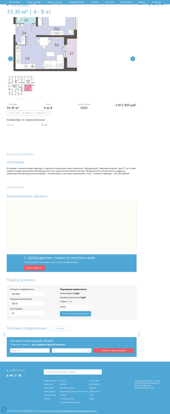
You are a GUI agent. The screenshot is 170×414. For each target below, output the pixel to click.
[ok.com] (149, 4)
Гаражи (94, 2)
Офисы (141, 2)
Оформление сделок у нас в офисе (74, 391)
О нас (91, 395)
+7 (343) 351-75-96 (68, 4)
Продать (63, 395)
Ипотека (109, 2)
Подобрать (113, 350)
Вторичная (14, 2)
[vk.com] (153, 4)
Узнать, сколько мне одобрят (75, 313)
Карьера (156, 2)
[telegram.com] (161, 4)
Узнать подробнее (34, 268)
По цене (60, 328)
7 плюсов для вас (67, 399)
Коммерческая (76, 2)
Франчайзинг (94, 384)
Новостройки (34, 2)
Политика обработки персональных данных (76, 411)
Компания (126, 2)
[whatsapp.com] (157, 4)
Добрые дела (94, 391)
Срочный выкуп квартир (70, 402)
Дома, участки (55, 2)
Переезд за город (67, 388)
